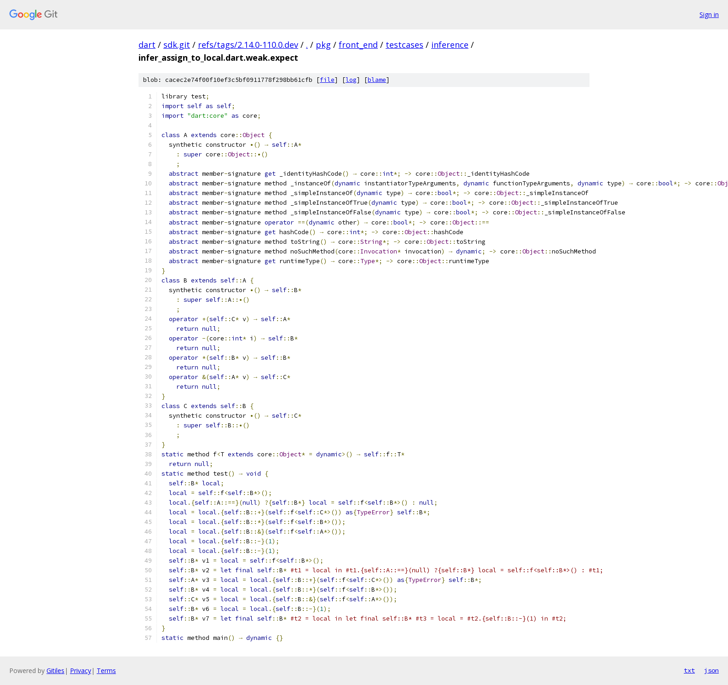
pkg (323, 44)
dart (147, 44)
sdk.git (176, 44)
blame (377, 80)
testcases (404, 44)
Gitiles (55, 670)
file (327, 80)
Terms (106, 670)
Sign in (709, 14)
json (711, 670)
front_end (358, 44)
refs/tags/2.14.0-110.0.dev (248, 44)
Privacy (80, 670)
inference (449, 44)
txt (689, 670)
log (351, 80)
